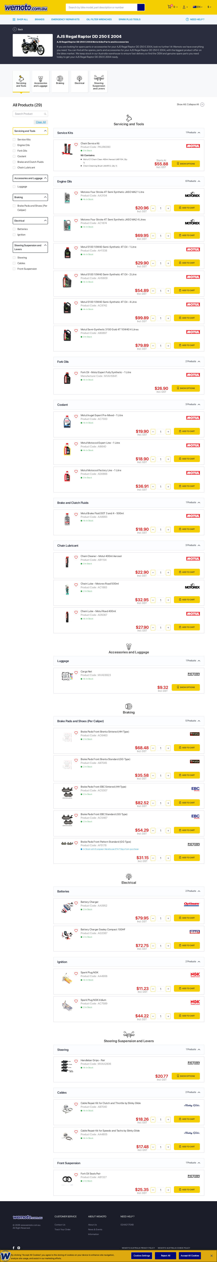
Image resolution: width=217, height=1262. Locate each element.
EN (196, 6)
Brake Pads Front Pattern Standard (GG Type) (106, 843)
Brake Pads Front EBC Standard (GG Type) (104, 815)
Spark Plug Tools (130, 19)
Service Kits (24, 140)
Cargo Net (86, 672)
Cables (21, 264)
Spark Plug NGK (89, 973)
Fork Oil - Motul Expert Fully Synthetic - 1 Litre (106, 373)
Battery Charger (89, 903)
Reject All (165, 1256)
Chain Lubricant (26, 168)
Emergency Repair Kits (65, 19)
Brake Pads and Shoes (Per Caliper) (32, 209)
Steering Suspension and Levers (27, 248)
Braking (18, 198)
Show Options (184, 165)
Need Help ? (195, 19)
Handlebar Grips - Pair (93, 1061)
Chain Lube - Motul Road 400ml (98, 612)
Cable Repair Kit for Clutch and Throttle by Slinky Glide (111, 1104)
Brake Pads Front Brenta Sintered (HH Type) (105, 732)
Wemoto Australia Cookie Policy (174, 1249)
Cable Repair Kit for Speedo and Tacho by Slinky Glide (110, 1131)
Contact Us (60, 1226)
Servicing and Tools (24, 132)
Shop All (20, 19)
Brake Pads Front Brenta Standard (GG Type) (105, 760)
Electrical (19, 221)
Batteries (22, 230)
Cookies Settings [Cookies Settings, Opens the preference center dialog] (142, 1256)
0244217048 (127, 1226)
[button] (175, 6)
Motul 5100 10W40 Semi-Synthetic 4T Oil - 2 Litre (108, 275)
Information (93, 1235)
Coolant (21, 157)
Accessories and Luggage (28, 179)
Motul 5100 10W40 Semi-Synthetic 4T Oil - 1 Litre (108, 248)
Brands (39, 19)
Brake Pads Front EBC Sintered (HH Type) (103, 787)
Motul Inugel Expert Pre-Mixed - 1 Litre (102, 416)
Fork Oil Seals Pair (91, 1174)
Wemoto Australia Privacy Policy (138, 1249)
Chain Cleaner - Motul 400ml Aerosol (101, 557)
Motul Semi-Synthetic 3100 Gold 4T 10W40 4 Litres (110, 330)
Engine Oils (23, 146)
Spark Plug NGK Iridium (93, 1001)
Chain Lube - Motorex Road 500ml (100, 584)
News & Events (95, 1230)
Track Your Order (63, 1230)
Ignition (21, 235)
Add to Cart (185, 209)
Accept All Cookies (190, 1256)
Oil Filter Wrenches (99, 19)
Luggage (22, 187)
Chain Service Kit (90, 144)
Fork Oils (22, 151)
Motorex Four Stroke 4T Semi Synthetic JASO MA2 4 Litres (113, 220)
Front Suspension (27, 270)
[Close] (211, 1255)
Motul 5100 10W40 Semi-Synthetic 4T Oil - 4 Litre (109, 303)
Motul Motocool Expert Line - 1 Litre (100, 444)
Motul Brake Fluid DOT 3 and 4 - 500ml (102, 514)
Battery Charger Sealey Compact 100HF (103, 930)
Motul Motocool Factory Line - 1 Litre (101, 471)
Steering (22, 258)
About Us (92, 1226)
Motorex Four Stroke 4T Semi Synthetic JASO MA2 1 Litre (112, 193)
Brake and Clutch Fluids (30, 163)
